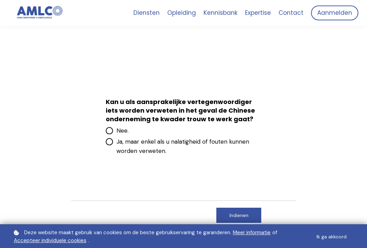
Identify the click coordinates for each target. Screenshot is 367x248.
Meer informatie (252, 232)
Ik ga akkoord (332, 237)
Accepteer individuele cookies (50, 240)
